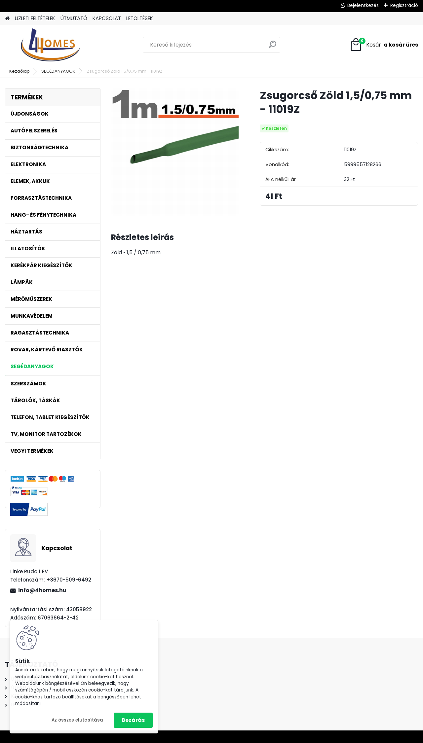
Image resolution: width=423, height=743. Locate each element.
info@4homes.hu (42, 590)
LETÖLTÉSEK (139, 18)
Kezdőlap (19, 71)
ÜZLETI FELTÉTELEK (35, 18)
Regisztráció (404, 5)
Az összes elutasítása (77, 720)
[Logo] (50, 44)
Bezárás (133, 720)
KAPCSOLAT (107, 18)
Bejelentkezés (363, 5)
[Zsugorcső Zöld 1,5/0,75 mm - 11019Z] (175, 152)
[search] (272, 47)
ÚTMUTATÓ (73, 18)
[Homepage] (7, 18)
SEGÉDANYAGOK (58, 71)
